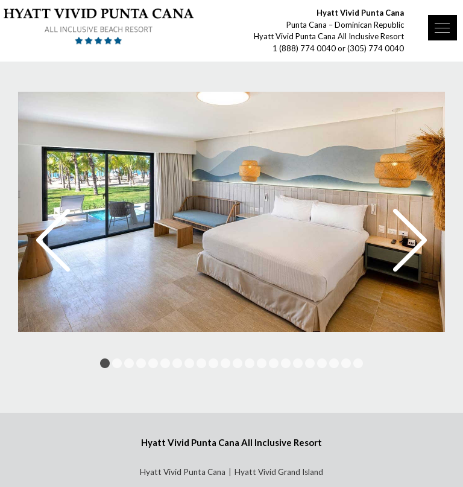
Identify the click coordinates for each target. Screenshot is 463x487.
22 (358, 363)
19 (322, 363)
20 (334, 363)
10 (213, 363)
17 (298, 363)
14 (261, 363)
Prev (53, 240)
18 (310, 363)
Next (410, 240)
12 (237, 363)
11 (225, 363)
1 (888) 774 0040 (304, 48)
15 (274, 363)
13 (249, 363)
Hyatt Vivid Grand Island (279, 472)
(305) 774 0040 (375, 48)
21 (346, 363)
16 (286, 363)
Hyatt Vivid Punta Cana (182, 472)
